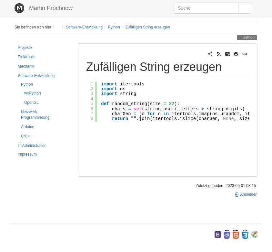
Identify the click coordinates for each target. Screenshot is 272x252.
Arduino (27, 127)
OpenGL (31, 102)
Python (114, 27)
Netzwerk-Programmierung (35, 115)
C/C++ (26, 136)
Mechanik (26, 66)
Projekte (25, 47)
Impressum (27, 154)
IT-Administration (32, 145)
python (248, 37)
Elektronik (26, 57)
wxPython (32, 93)
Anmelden (245, 194)
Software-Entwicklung (84, 27)
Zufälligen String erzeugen (147, 27)
